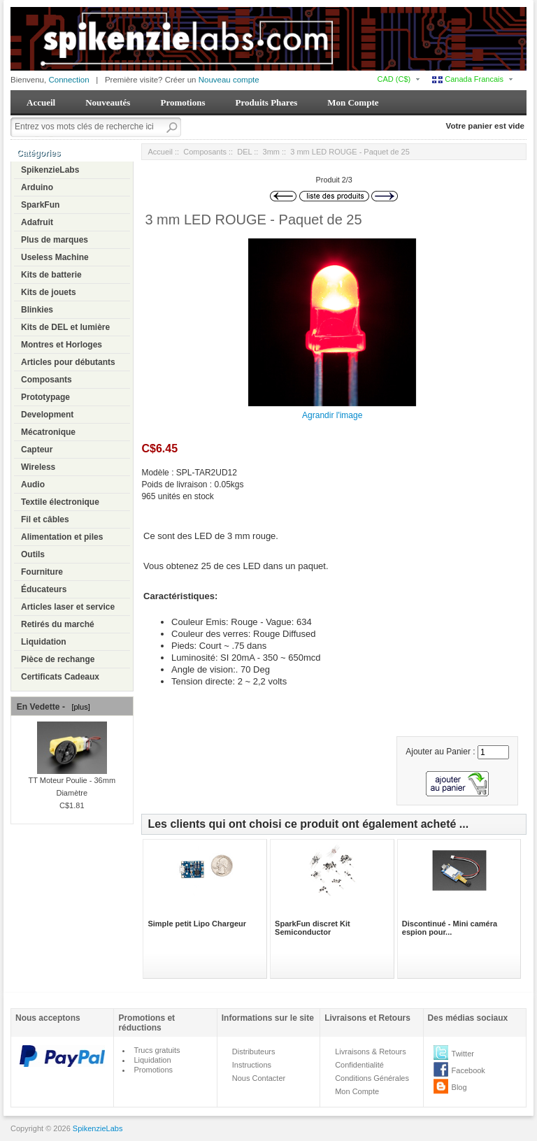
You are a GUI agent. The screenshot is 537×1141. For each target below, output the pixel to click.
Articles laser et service (68, 607)
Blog (459, 1087)
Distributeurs (253, 1051)
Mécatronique (48, 432)
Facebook (468, 1070)
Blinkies (37, 310)
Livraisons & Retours (370, 1051)
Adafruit (37, 222)
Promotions (182, 102)
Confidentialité (359, 1065)
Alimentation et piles (62, 537)
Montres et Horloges (61, 345)
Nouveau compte (229, 80)
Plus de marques (54, 240)
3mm (271, 152)
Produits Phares (266, 102)
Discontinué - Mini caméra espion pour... (449, 927)
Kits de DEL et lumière (65, 327)
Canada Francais (467, 79)
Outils (33, 554)
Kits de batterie (51, 275)
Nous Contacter (258, 1078)
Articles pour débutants (68, 362)
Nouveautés (107, 102)
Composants (46, 380)
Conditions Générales (372, 1078)
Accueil (41, 102)
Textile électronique (60, 502)
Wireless (38, 467)
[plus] (78, 707)
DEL (244, 152)
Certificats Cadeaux (60, 677)
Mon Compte (352, 102)
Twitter (463, 1053)
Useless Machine (55, 257)
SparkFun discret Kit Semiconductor (312, 927)
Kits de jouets (48, 292)
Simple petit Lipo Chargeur (197, 923)
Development (47, 414)
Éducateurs (43, 589)
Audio (33, 484)
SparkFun (40, 205)
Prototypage (45, 397)
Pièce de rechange (57, 659)
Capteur (36, 449)
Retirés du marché (57, 624)
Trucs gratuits (157, 1050)
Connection (68, 80)
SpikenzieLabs (50, 170)
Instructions (251, 1065)
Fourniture (42, 572)
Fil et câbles (45, 519)
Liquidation (43, 642)
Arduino (37, 187)
